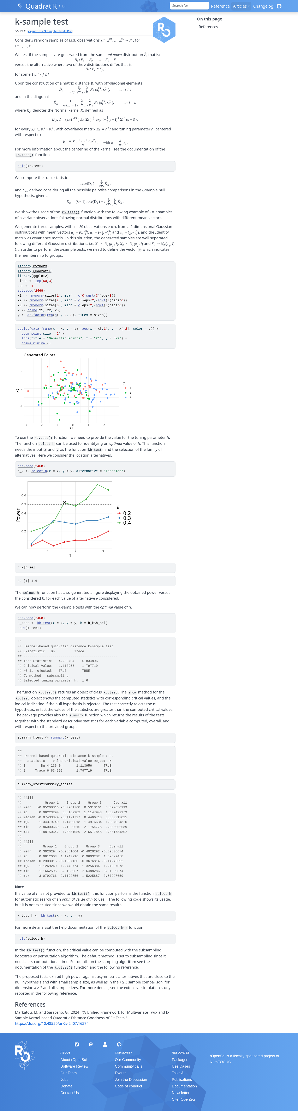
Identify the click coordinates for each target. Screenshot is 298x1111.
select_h (39, 471)
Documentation (184, 1086)
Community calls (128, 1066)
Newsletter (180, 1093)
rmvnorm (36, 296)
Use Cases (181, 1066)
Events (120, 1073)
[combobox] (189, 6)
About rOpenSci (73, 1060)
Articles (240, 6)
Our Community (128, 1060)
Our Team (68, 1073)
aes (85, 329)
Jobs (64, 1080)
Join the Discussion (131, 1080)
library (24, 266)
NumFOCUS (220, 1062)
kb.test (44, 623)
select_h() (117, 928)
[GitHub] (279, 6)
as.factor (36, 315)
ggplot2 (40, 276)
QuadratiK (41, 6)
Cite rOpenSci (183, 1099)
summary (58, 738)
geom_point (31, 334)
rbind (32, 310)
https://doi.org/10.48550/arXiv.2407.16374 (52, 1023)
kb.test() (24, 155)
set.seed (25, 291)
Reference (220, 6)
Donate (66, 1086)
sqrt (90, 296)
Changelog (263, 6)
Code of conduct (128, 1086)
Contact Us (69, 1093)
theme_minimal (34, 343)
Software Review (74, 1066)
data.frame (41, 329)
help (21, 166)
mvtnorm (40, 266)
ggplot (23, 329)
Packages (180, 1060)
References (208, 26)
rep (38, 281)
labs (25, 338)
